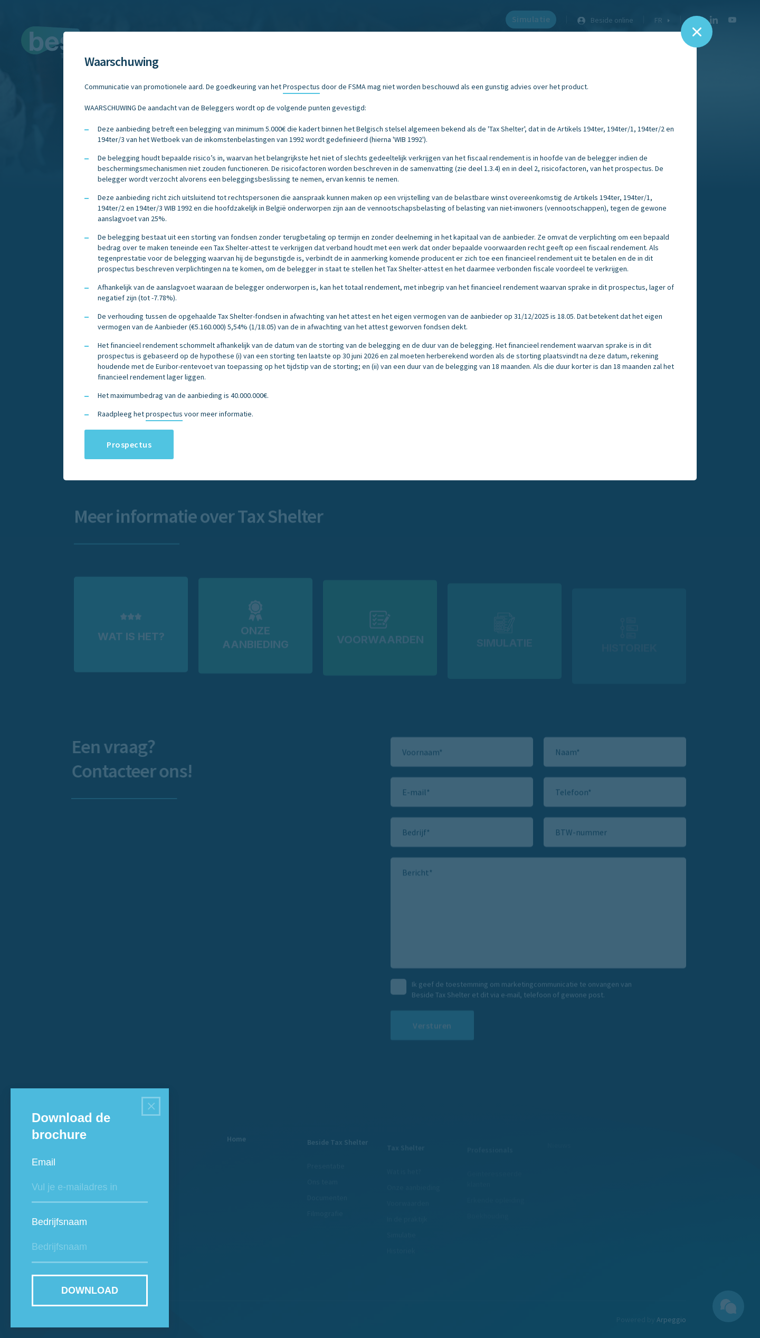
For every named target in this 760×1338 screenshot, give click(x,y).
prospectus (164, 414)
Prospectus (301, 86)
